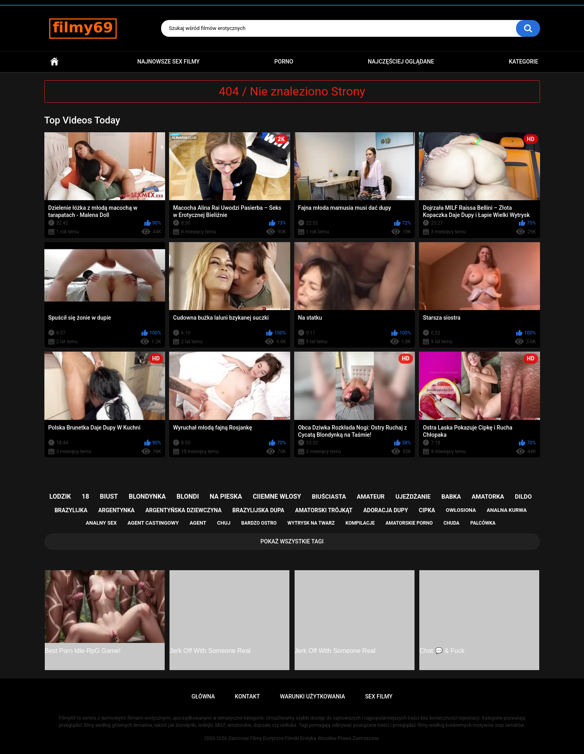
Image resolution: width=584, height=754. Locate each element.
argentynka (116, 510)
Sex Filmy (379, 696)
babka (451, 496)
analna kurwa (507, 510)
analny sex (101, 523)
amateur (371, 496)
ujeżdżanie (413, 496)
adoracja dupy (385, 510)
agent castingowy (153, 523)
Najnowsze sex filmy (168, 61)
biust (109, 496)
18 (85, 496)
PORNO (283, 61)
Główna (54, 62)
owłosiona (461, 510)
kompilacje (360, 523)
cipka (427, 510)
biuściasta (329, 496)
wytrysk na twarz (311, 523)
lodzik (60, 496)
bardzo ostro (259, 523)
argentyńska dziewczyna (184, 510)
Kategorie (523, 61)
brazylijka (70, 510)
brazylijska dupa (258, 510)
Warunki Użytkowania (312, 696)
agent (197, 523)
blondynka (147, 496)
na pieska (226, 496)
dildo (523, 496)
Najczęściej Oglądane (401, 61)
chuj (224, 523)
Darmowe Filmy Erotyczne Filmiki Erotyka (272, 738)
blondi (188, 496)
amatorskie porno (409, 523)
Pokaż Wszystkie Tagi (292, 541)
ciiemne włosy (277, 496)
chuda (451, 523)
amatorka (488, 496)
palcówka (482, 523)
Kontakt (247, 696)
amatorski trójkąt (323, 510)
